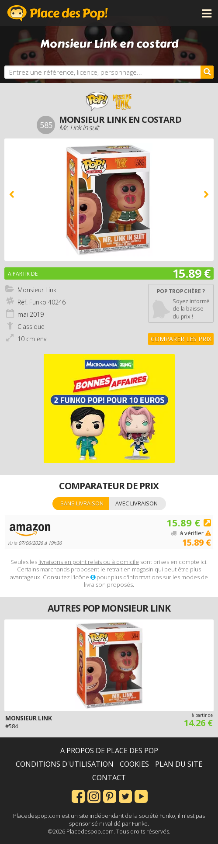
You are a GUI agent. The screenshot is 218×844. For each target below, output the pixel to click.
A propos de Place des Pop (109, 750)
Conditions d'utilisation (65, 764)
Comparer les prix (181, 339)
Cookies (134, 764)
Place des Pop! (58, 13)
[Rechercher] (207, 72)
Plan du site (178, 764)
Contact (109, 777)
